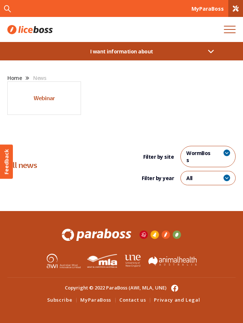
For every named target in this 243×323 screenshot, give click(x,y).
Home (14, 77)
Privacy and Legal (177, 299)
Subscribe (60, 299)
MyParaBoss (95, 299)
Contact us (132, 299)
